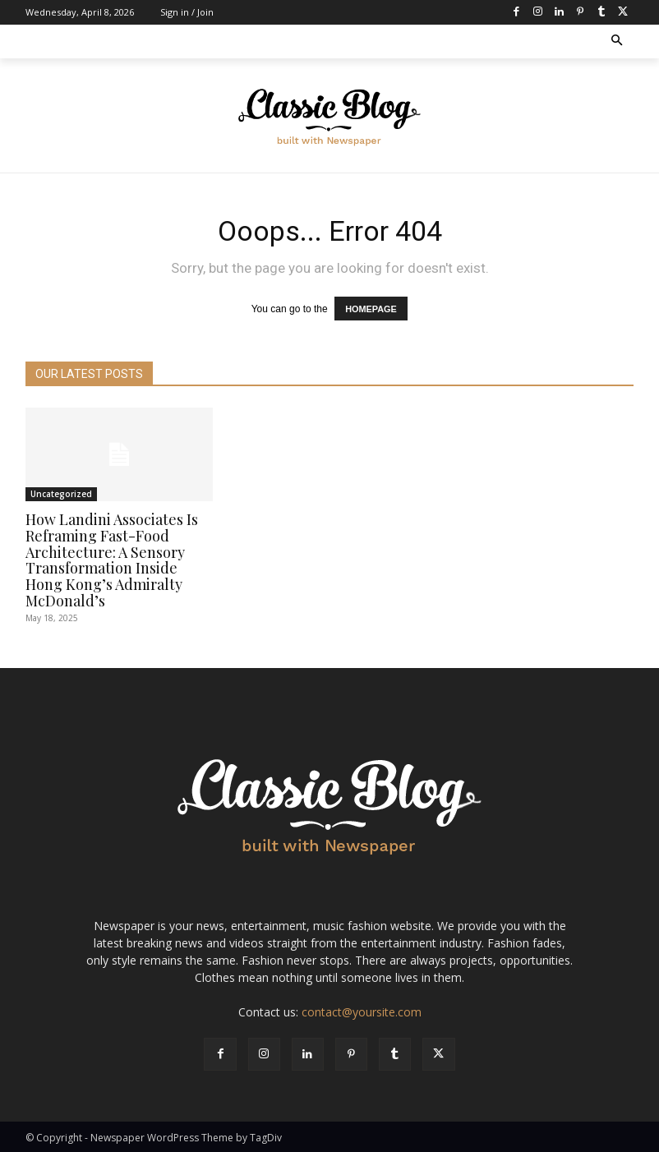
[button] (617, 41)
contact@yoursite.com (362, 1011)
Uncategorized (61, 493)
